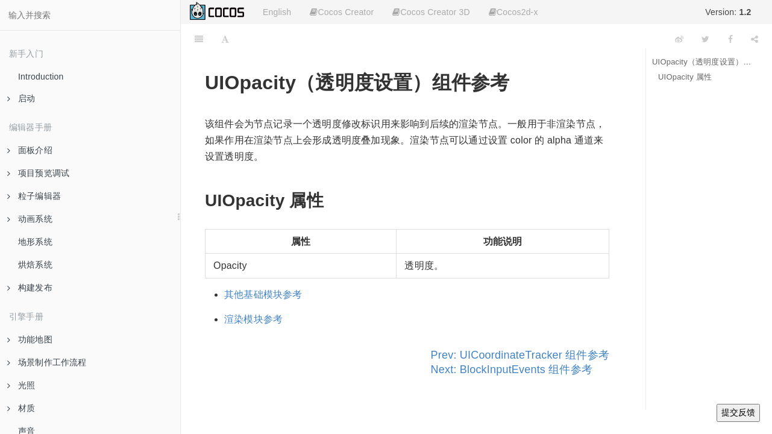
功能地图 (29, 339)
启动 (21, 98)
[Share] (754, 39)
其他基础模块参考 (263, 294)
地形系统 (35, 242)
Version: (728, 12)
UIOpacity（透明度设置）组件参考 (703, 61)
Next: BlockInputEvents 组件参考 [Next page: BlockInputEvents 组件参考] (512, 369)
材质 (21, 408)
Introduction (41, 76)
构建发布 (29, 287)
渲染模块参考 (253, 319)
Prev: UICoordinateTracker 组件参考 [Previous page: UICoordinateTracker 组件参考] (520, 355)
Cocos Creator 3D (430, 12)
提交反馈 (738, 412)
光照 (21, 385)
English (277, 12)
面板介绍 (29, 150)
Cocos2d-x (513, 12)
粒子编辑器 (34, 196)
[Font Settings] (225, 39)
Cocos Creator (342, 12)
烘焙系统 (35, 264)
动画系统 (29, 219)
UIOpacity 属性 (685, 76)
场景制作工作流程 (47, 362)
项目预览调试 (38, 173)
